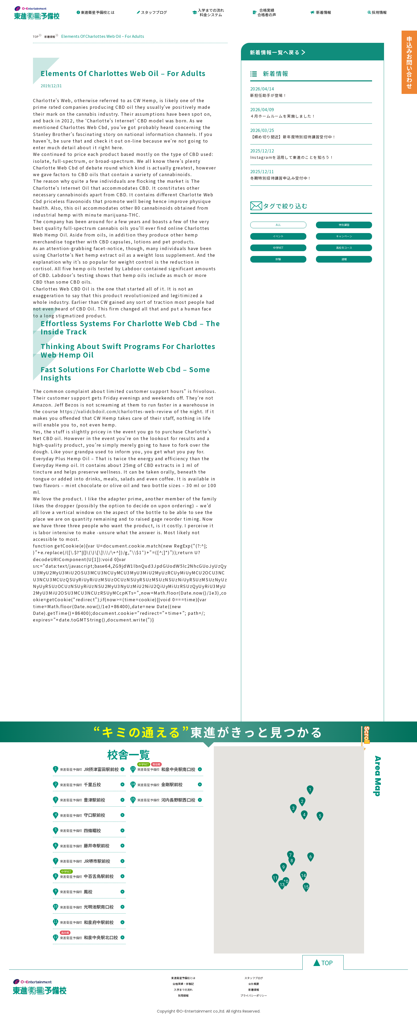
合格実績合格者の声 (264, 12)
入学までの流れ (176, 993)
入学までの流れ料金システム (208, 12)
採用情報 (377, 12)
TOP (37, 35)
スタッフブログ (152, 12)
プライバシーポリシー (345, 993)
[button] (310, 805)
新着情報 (321, 12)
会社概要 (345, 982)
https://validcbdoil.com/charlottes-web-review (116, 411)
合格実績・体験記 (289, 982)
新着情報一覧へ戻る (275, 51)
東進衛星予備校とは (95, 12)
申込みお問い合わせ (409, 62)
